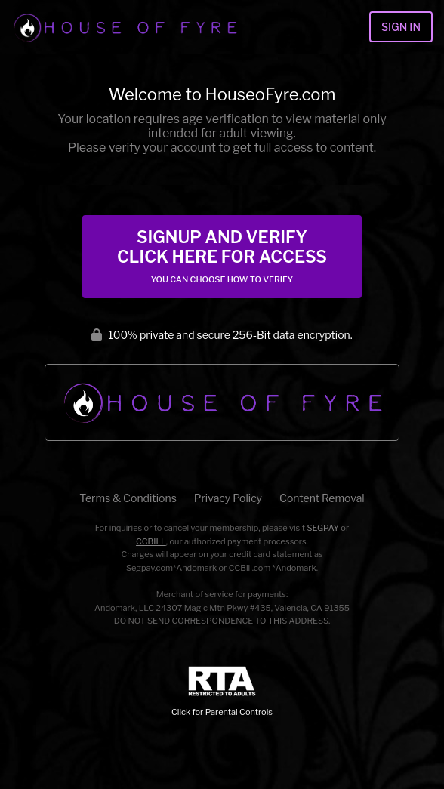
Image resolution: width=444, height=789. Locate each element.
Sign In (401, 26)
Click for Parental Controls (222, 692)
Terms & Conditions (127, 498)
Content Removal (322, 498)
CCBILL (151, 541)
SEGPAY (323, 527)
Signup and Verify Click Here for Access (222, 256)
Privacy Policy (228, 498)
